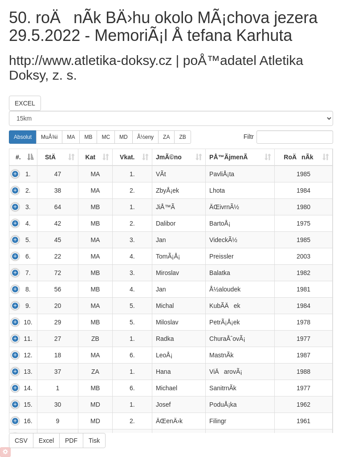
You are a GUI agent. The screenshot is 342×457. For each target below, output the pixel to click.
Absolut (23, 137)
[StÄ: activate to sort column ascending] (57, 157)
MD (123, 137)
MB (88, 137)
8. (28, 289)
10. (28, 322)
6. (28, 256)
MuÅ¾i (49, 137)
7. (28, 272)
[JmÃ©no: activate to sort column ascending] (179, 157)
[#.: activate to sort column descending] (23, 157)
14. (28, 388)
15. (28, 404)
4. (28, 223)
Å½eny (145, 137)
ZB (182, 137)
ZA (166, 137)
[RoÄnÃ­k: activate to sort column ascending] (304, 157)
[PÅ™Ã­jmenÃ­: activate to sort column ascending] (240, 157)
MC (106, 137)
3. (28, 206)
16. (28, 421)
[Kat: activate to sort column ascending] (95, 157)
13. (28, 371)
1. (28, 174)
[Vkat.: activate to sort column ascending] (132, 157)
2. (28, 190)
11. (28, 338)
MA (71, 137)
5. (28, 239)
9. (28, 305)
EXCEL (25, 103)
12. (28, 355)
